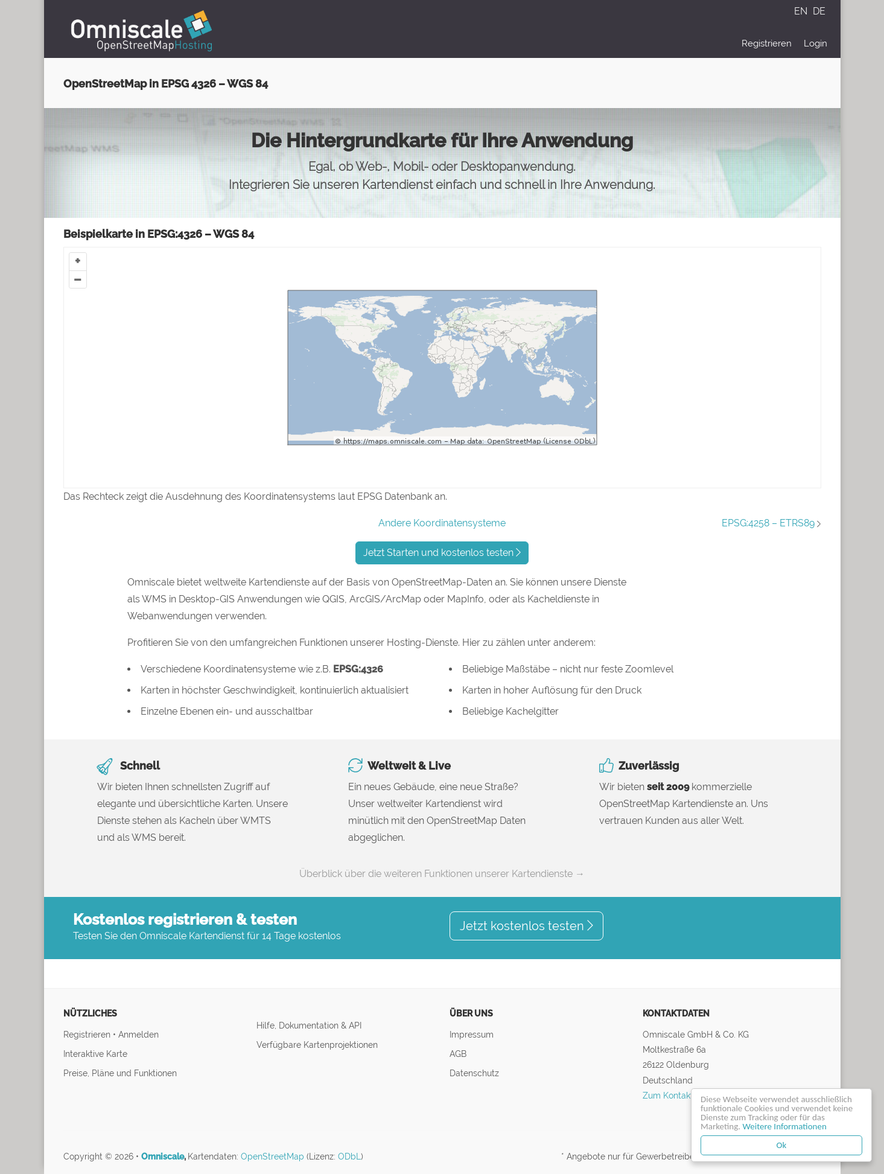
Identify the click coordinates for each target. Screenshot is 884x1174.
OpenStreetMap (272, 1156)
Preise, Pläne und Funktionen (120, 1073)
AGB (458, 1053)
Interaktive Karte (95, 1053)
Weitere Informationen (785, 1126)
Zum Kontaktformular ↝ (690, 1095)
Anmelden (138, 1034)
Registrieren (767, 43)
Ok (782, 1145)
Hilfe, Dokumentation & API (308, 1025)
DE (819, 11)
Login (815, 43)
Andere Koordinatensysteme (442, 523)
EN (802, 11)
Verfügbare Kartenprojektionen (317, 1044)
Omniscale (162, 1156)
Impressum (472, 1034)
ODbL (349, 1156)
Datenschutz (474, 1073)
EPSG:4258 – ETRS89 (768, 523)
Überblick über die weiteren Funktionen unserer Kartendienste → (442, 873)
